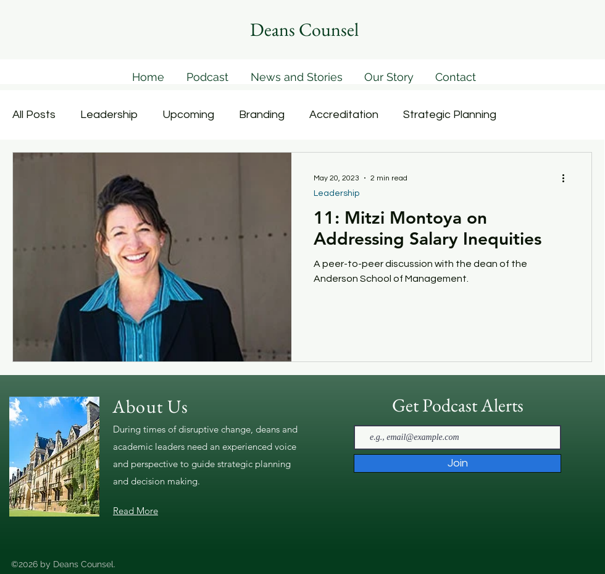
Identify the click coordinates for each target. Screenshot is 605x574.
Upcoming (188, 114)
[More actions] (567, 178)
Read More (135, 511)
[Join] (457, 463)
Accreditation (343, 114)
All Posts (34, 114)
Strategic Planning (449, 114)
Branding (262, 114)
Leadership (109, 114)
